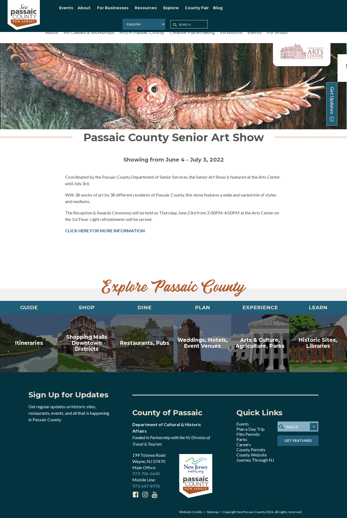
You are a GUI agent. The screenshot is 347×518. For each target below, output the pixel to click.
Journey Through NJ (255, 458)
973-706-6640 (146, 472)
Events (242, 422)
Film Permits (248, 432)
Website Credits (191, 510)
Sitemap (213, 510)
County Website (251, 453)
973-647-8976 (146, 484)
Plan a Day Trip (250, 427)
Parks (241, 437)
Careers (243, 442)
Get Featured (298, 439)
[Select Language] (271, 9)
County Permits (250, 448)
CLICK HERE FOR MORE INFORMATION (105, 227)
